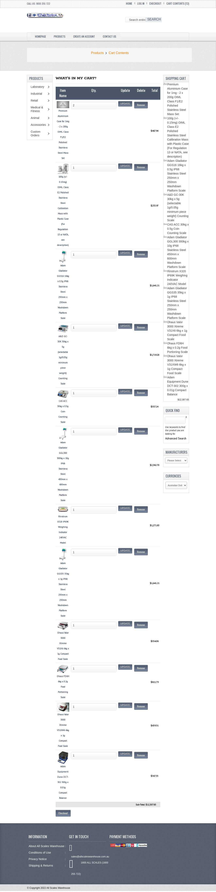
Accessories (38, 124)
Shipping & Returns (47, 866)
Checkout (155, 3)
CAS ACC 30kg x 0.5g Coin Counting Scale (178, 229)
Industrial (36, 93)
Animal (35, 118)
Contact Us (119, 36)
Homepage (41, 36)
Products (63, 36)
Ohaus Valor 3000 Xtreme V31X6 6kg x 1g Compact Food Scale (177, 331)
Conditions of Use (47, 853)
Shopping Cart (176, 78)
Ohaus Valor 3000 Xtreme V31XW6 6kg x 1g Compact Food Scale (176, 364)
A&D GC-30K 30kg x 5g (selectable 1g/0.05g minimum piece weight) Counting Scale (177, 207)
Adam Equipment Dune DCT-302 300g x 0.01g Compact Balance (177, 386)
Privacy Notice (47, 860)
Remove (141, 105)
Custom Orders (35, 133)
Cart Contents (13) (177, 3)
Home (129, 3)
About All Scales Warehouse (47, 847)
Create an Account (91, 36)
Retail (34, 100)
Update (125, 103)
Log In (140, 3)
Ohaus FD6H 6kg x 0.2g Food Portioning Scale (177, 347)
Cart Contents (119, 53)
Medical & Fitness (37, 109)
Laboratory (37, 86)
